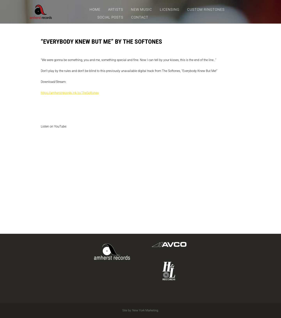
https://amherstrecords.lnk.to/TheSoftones (70, 93)
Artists (115, 9)
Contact (139, 17)
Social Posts (110, 17)
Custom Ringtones (206, 9)
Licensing (169, 9)
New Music (141, 9)
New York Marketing (145, 310)
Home (95, 9)
